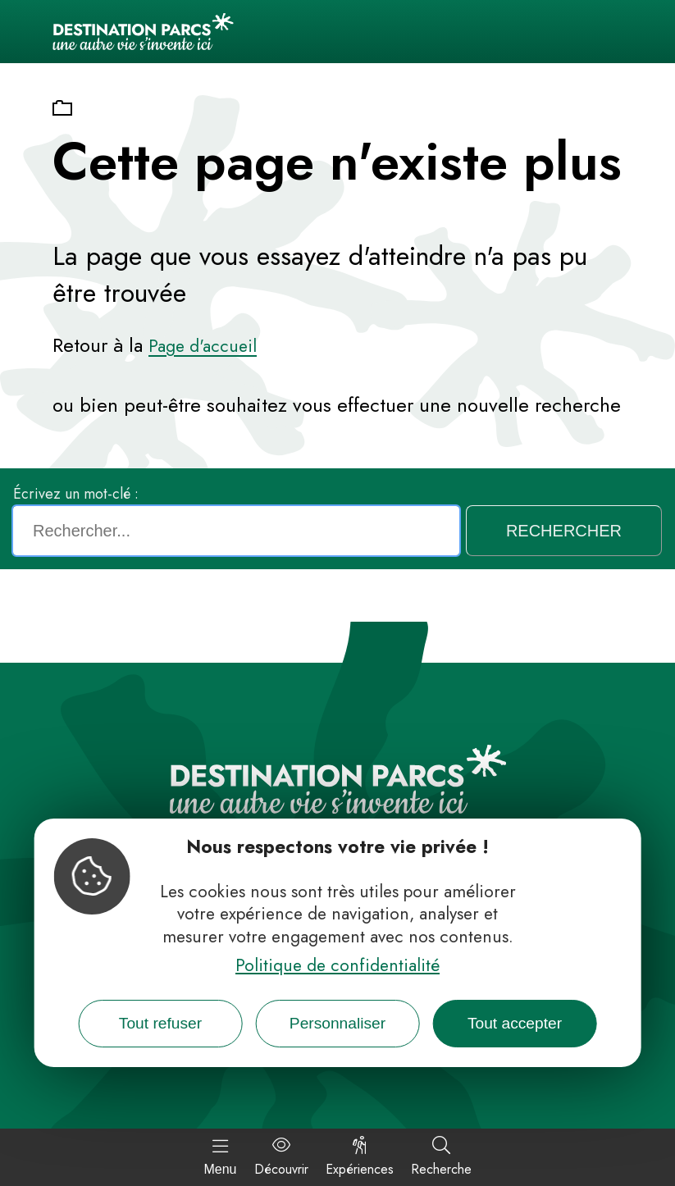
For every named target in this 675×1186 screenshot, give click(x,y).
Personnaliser (337, 1023)
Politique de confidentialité (337, 965)
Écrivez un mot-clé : (76, 493)
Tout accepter (514, 1023)
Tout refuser (160, 1023)
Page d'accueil (202, 346)
